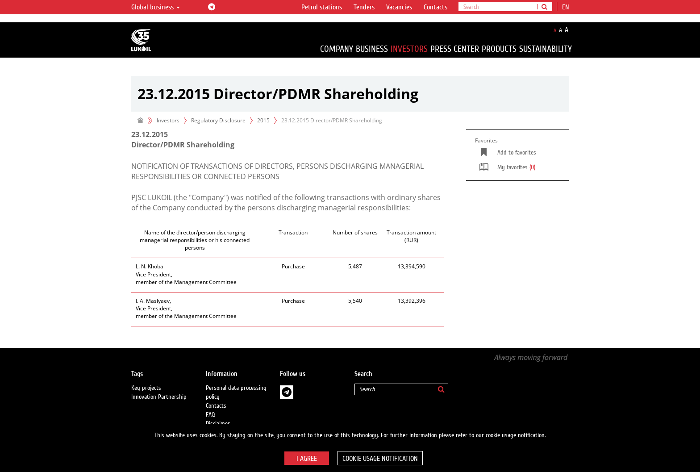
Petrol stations (321, 7)
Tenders (364, 7)
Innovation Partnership (159, 397)
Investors (409, 49)
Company (336, 49)
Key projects (146, 388)
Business (372, 49)
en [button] (566, 7)
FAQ (210, 414)
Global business (155, 7)
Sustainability (545, 49)
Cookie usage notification (380, 459)
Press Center (454, 49)
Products (499, 49)
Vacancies (399, 7)
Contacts (435, 7)
